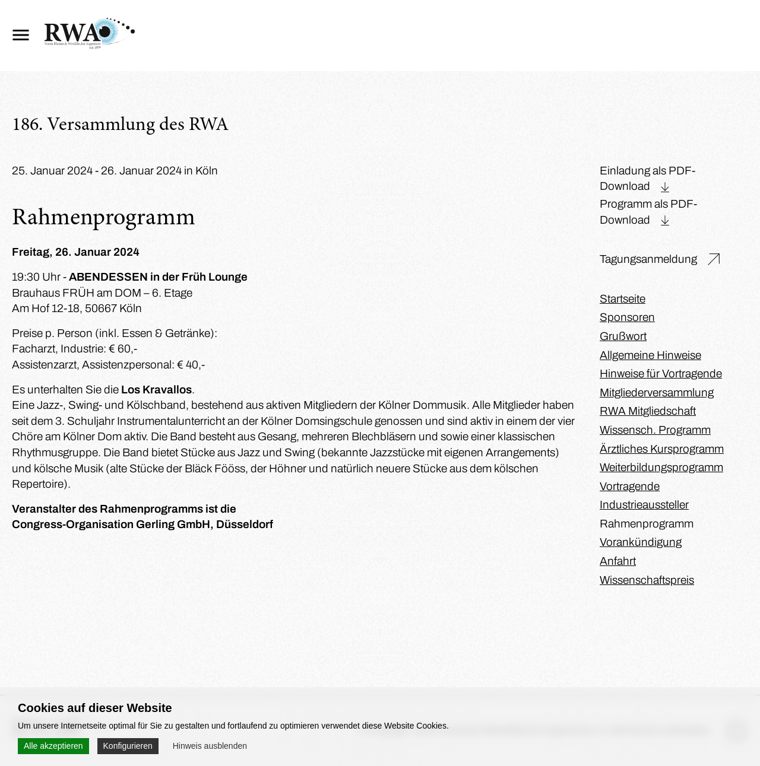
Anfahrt (618, 561)
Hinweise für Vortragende (661, 373)
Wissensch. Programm (655, 430)
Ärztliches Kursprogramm (662, 449)
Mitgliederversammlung (657, 392)
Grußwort (623, 336)
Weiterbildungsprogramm (661, 467)
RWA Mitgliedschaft (648, 411)
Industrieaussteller (644, 504)
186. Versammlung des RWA (120, 125)
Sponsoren (627, 317)
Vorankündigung (641, 542)
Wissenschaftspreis (647, 580)
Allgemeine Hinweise (650, 355)
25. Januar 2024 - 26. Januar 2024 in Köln (115, 170)
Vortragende (630, 486)
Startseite (622, 299)
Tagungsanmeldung (648, 259)
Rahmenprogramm (647, 523)
